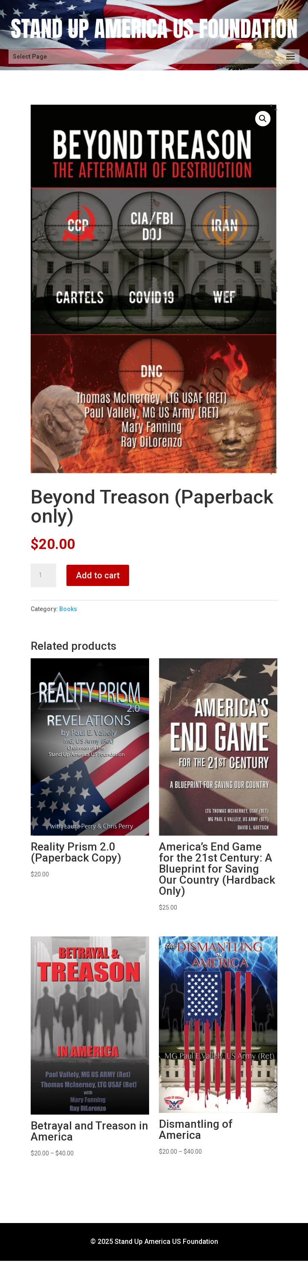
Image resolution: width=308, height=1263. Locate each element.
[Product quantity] (43, 575)
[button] (263, 118)
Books (68, 609)
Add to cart (98, 575)
